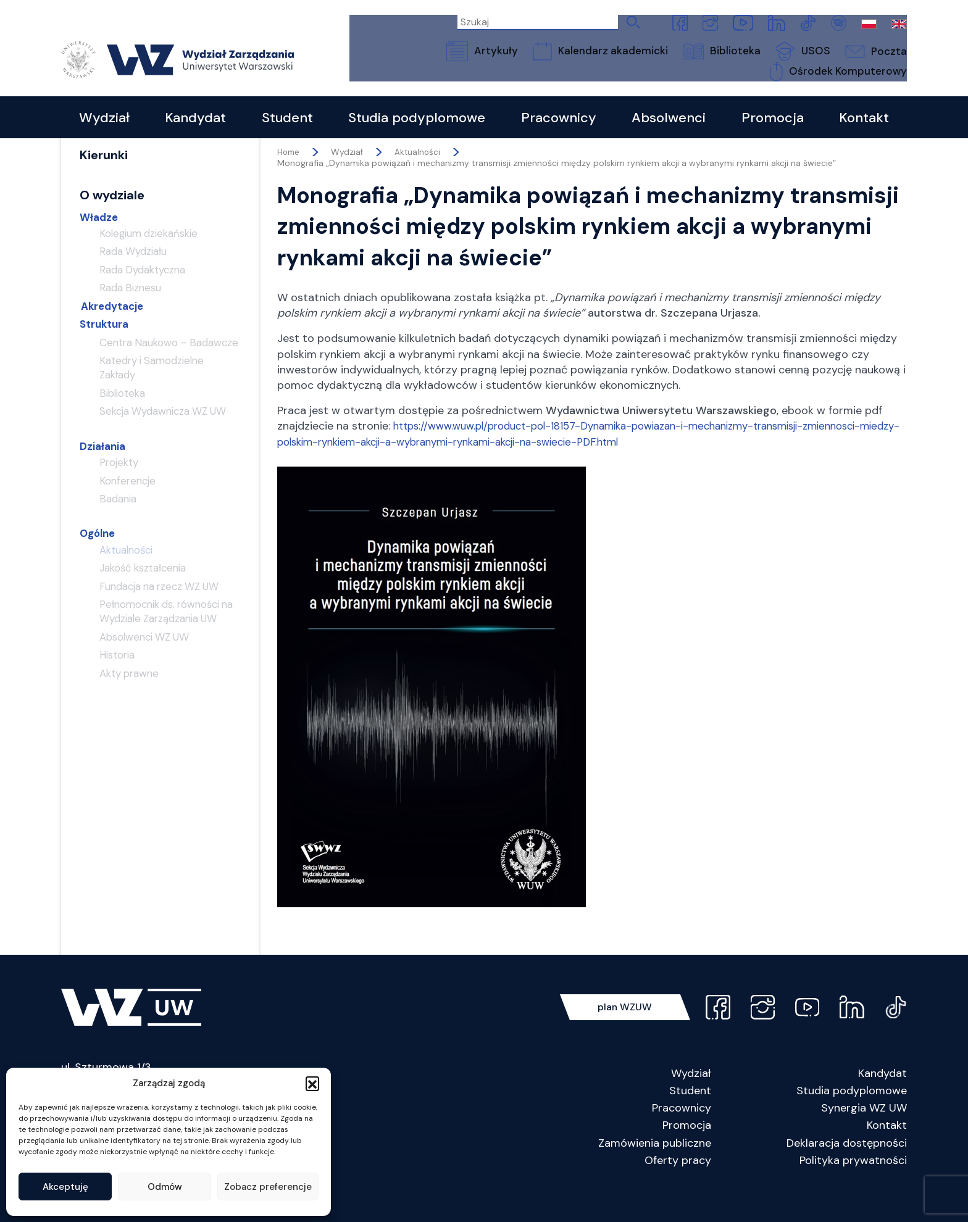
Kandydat (882, 1102)
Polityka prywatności (853, 1189)
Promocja (686, 1154)
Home (289, 181)
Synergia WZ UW (864, 1137)
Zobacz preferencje (268, 1187)
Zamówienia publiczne (654, 1172)
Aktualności (419, 181)
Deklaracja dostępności (846, 1172)
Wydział (691, 1102)
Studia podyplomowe (851, 1119)
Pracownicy (681, 1137)
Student (690, 1119)
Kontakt (887, 1154)
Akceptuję (65, 1187)
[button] (312, 1083)
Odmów (165, 1187)
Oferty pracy (678, 1189)
